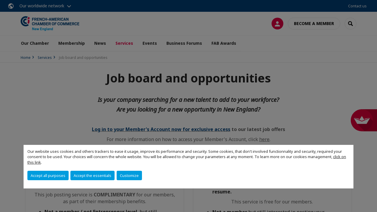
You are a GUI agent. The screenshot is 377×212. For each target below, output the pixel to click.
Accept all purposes (48, 175)
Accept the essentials (92, 175)
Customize (129, 175)
